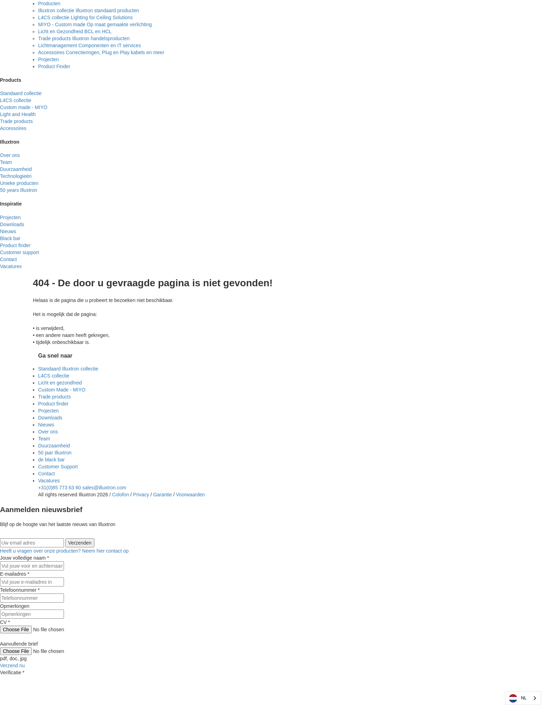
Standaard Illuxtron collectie (68, 369)
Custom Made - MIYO (61, 390)
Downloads (12, 224)
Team (6, 162)
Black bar (10, 238)
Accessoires (13, 128)
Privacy (141, 494)
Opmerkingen (14, 606)
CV (5, 622)
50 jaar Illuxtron (55, 452)
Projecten (48, 59)
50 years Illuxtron (18, 190)
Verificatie (12, 672)
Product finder (53, 404)
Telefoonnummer (20, 590)
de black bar (51, 459)
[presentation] (53, 689)
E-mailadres (14, 574)
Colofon (120, 494)
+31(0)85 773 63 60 (59, 487)
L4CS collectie (15, 100)
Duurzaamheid (16, 169)
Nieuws (8, 231)
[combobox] (523, 698)
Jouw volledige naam (24, 558)
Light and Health (18, 114)
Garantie (162, 494)
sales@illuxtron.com (104, 487)
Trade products (16, 121)
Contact (8, 259)
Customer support (19, 252)
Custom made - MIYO (23, 107)
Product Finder (54, 66)
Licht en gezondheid (60, 383)
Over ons (10, 155)
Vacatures (11, 266)
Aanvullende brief (19, 644)
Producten (49, 3)
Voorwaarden (190, 494)
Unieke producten (19, 183)
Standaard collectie (21, 93)
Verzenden (80, 543)
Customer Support (58, 466)
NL (518, 698)
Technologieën (15, 176)
